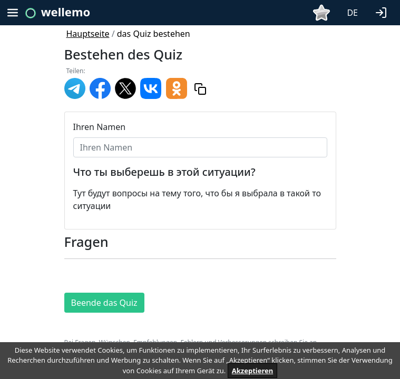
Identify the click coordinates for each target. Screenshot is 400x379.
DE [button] (352, 12)
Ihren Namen (99, 127)
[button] (383, 11)
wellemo (65, 11)
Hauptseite (88, 33)
